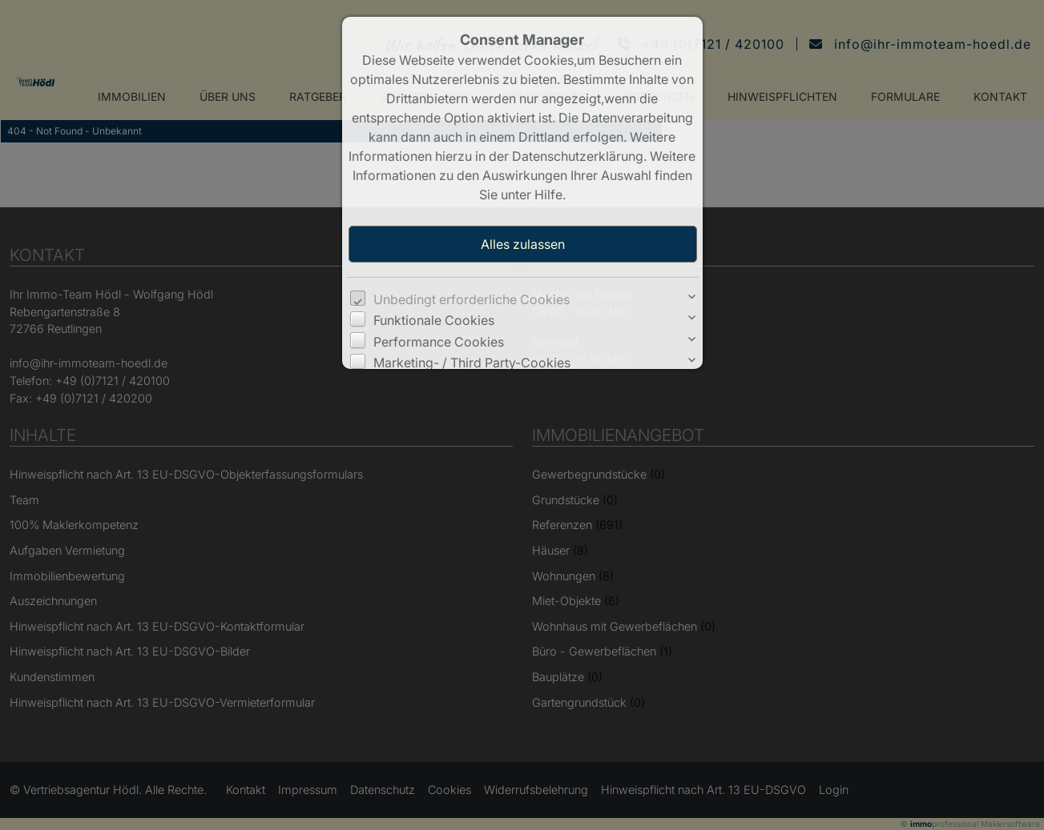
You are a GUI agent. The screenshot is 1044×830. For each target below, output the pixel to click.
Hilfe (548, 194)
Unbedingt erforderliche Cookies (471, 299)
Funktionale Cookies (433, 320)
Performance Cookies (438, 342)
